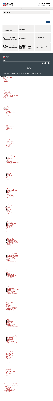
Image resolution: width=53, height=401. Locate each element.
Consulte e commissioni (7, 82)
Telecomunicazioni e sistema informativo (12, 339)
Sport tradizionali (9, 199)
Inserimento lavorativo (10, 227)
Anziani (8, 221)
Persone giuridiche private (9, 229)
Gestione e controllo (9, 240)
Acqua (8, 150)
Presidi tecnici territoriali (9, 349)
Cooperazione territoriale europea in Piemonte (13, 258)
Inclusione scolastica (10, 282)
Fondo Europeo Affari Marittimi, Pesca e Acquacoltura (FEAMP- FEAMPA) (15, 268)
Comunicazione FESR (10, 249)
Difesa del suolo (8, 327)
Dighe (8, 331)
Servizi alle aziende (8, 139)
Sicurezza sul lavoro (8, 358)
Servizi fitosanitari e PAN (9, 140)
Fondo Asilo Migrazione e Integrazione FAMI (11, 269)
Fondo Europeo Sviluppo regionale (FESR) (11, 244)
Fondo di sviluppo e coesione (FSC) (10, 261)
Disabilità (7, 223)
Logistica (8, 336)
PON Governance (8, 272)
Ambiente (7, 149)
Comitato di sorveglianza (10, 242)
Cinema (8, 194)
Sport (6, 195)
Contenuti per (4, 380)
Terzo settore (9, 222)
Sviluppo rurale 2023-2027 (9, 145)
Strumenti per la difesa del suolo (11, 328)
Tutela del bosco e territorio (10, 169)
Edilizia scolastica (8, 299)
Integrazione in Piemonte (10, 270)
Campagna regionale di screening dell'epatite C (10, 388)
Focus (5, 386)
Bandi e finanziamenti (7, 99)
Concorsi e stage (6, 94)
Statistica (7, 130)
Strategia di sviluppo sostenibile (8, 133)
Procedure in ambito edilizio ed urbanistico (12, 346)
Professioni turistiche (10, 205)
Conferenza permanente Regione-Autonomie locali (12, 116)
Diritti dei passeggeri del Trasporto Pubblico (11, 306)
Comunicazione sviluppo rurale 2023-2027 (13, 255)
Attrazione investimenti (9, 368)
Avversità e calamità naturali (9, 135)
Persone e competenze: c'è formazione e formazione (11, 390)
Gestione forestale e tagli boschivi (11, 164)
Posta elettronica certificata (35, 73)
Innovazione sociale (9, 218)
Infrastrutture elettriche (10, 325)
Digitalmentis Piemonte (7, 392)
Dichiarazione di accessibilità (6, 73)
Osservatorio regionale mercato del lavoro (11, 302)
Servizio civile (7, 231)
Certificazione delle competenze (11, 288)
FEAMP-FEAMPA (8, 147)
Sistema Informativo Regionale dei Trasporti (11, 314)
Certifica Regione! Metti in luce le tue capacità (10, 394)
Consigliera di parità (9, 297)
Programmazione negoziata (9, 125)
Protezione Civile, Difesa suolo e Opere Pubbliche (10, 316)
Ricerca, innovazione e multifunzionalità (11, 138)
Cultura (7, 183)
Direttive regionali (9, 289)
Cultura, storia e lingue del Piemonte (12, 187)
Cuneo (14, 67)
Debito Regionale (8, 123)
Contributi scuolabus (8, 315)
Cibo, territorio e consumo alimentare (11, 136)
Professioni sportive (9, 201)
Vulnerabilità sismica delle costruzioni (12, 347)
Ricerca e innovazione (9, 362)
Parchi (8, 158)
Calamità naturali (8, 317)
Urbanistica (8, 179)
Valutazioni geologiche (10, 342)
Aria (7, 151)
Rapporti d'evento (9, 318)
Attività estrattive (8, 369)
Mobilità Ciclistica (8, 305)
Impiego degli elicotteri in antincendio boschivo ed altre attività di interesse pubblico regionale (25, 46)
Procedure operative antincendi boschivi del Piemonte (9, 46)
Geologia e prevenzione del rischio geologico (11, 340)
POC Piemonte (9, 265)
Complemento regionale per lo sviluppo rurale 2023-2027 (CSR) (15, 253)
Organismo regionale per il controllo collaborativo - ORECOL (12, 89)
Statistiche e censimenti (9, 141)
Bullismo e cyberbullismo (10, 279)
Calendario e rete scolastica (10, 277)
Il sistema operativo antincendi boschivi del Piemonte (26, 36)
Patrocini (5, 105)
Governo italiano (5, 0)
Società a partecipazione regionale (8, 96)
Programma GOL (8, 301)
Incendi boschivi (9, 15)
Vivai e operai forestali (10, 170)
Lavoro (7, 290)
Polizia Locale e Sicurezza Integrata (10, 112)
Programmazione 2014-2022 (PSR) (12, 256)
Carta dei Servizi (6, 108)
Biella (14, 66)
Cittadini (5, 381)
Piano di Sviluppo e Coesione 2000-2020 (12, 264)
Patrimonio (5, 118)
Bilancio (7, 126)
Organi (4, 78)
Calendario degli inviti (10, 246)
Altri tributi (7, 379)
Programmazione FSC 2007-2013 (11, 267)
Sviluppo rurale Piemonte (9, 252)
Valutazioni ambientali (10, 153)
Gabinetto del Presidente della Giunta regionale (10, 87)
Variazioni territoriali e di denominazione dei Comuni (13, 117)
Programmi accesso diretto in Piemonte (12, 259)
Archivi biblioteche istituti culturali (11, 184)
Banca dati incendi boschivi (40, 45)
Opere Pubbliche (8, 323)
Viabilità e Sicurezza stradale (9, 307)
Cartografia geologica (10, 341)
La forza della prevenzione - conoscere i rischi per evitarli (11, 389)
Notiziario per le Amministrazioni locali (11, 115)
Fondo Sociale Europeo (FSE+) (10, 235)
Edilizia (8, 180)
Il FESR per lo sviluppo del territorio (9, 395)
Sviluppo (5, 363)
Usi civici (7, 114)
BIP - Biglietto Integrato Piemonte (10, 304)
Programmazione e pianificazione (11, 333)
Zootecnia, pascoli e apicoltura (10, 144)
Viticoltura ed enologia (9, 143)
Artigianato (7, 370)
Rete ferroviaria (8, 308)
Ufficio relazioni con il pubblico (8, 100)
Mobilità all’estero (9, 286)
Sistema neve (9, 200)
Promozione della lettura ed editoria (12, 192)
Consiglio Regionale (6, 81)
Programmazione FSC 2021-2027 (11, 266)
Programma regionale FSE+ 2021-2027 (12, 236)
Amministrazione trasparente (8, 93)
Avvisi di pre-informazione (10, 237)
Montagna (7, 172)
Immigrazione (9, 215)
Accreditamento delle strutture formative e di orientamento (15, 287)
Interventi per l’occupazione (10, 291)
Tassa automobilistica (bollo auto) (10, 376)
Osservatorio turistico (10, 207)
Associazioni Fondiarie (10, 173)
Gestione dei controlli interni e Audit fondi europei (11, 95)
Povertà (8, 219)
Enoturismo (8, 208)
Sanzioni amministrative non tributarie (9, 103)
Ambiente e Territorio (7, 148)
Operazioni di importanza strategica (12, 238)
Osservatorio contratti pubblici (8, 102)
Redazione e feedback (27, 73)
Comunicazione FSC (9, 263)
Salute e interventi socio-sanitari (11, 225)
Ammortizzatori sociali (10, 295)
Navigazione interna (8, 309)
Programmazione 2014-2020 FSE (11, 243)
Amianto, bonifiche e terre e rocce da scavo (13, 152)
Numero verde (26, 63)
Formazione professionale (9, 283)
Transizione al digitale (8, 374)
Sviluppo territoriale (8, 365)
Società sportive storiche (10, 198)
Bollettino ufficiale (6, 98)
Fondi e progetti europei (7, 234)
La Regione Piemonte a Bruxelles (10, 260)
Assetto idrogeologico (10, 329)
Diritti (6, 210)
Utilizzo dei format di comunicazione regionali (10, 107)
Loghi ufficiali (22, 73)
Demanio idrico (8, 322)
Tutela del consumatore (10, 216)
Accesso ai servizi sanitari (9, 353)
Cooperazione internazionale (9, 232)
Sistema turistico (9, 204)
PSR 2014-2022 (8, 146)
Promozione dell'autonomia (11, 224)
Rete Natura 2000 (9, 159)
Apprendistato (9, 285)
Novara (19, 64)
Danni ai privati (9, 319)
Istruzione (7, 275)
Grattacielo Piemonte (7, 92)
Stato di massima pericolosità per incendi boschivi (10, 28)
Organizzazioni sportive (10, 197)
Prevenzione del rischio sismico (10, 345)
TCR (6, 378)
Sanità (5, 352)
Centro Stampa (8, 121)
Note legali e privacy (13, 73)
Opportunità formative (10, 284)
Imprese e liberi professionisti (8, 383)
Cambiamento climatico (9, 160)
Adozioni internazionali (9, 228)
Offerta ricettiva (9, 206)
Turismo (7, 202)
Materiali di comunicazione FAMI (11, 271)
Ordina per (35, 21)
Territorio (7, 178)
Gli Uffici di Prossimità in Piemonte (9, 387)
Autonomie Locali (6, 110)
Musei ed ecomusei (9, 190)
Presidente (5, 79)
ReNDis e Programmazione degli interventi (12, 330)
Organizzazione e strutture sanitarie (10, 354)
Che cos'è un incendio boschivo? (24, 27)
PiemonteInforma (34, 8)
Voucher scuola (9, 276)
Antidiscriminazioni (9, 214)
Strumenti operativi (8, 361)
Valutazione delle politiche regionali (10, 127)
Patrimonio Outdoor (9, 177)
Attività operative (9, 351)
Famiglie (8, 220)
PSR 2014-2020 (9, 168)
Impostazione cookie (27, 70)
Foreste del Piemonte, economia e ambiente (13, 163)
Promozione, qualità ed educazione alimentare (12, 137)
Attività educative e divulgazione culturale (12, 185)
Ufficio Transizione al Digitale (8, 88)
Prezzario (8, 324)
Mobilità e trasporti (6, 303)
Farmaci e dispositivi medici (9, 355)
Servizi (22, 8)
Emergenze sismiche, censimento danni (12, 321)
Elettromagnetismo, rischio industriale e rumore (13, 154)
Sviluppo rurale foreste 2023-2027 (11, 167)
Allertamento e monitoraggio (11, 334)
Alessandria (15, 64)
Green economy (8, 171)
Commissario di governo (9, 332)
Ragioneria (7, 128)
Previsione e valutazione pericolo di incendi (42, 35)
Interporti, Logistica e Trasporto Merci (11, 311)
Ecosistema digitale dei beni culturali (12, 186)
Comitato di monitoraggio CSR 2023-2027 (12, 254)
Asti (14, 65)
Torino (19, 65)
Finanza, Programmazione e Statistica (9, 122)
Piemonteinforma (6, 84)
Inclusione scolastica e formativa (11, 226)
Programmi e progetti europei (10, 257)
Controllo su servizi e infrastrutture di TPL (11, 313)
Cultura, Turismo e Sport (7, 182)
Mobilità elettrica (8, 310)
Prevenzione (7, 356)
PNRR (27, 8)
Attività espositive (9, 189)
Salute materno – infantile (9, 359)
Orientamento (7, 300)
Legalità (7, 233)
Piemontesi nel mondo (10, 188)
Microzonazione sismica (10, 348)
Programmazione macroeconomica (10, 124)
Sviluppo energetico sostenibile (10, 366)
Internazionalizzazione (9, 373)
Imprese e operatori (9, 165)
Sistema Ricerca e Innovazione (10, 364)
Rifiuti (8, 155)
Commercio (7, 372)
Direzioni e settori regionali (7, 86)
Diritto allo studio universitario (11, 281)
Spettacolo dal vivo (9, 193)
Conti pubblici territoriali (9, 129)
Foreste (7, 161)
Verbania (19, 66)
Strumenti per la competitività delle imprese (13, 292)
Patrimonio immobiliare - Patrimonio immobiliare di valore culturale (15, 119)
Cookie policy (18, 73)
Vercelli (19, 67)
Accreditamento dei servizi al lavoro (12, 296)
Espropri (7, 113)
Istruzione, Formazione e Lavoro (8, 274)
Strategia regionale (9, 196)
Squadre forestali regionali (10, 350)
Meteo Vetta (8, 176)
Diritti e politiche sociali (7, 209)
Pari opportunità (9, 211)
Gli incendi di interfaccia (39, 27)
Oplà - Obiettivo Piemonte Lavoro (8, 393)
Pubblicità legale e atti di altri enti (8, 104)
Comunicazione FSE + (10, 239)
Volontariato (8, 337)
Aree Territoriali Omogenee (7, 396)
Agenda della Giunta (7, 83)
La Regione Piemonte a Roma (8, 91)
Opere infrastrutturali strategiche (10, 312)
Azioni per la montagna (10, 174)
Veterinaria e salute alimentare (10, 357)
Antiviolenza (8, 213)
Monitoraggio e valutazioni (10, 241)
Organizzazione (5, 85)
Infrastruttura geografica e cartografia (12, 181)
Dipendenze (7, 360)
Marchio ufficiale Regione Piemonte (9, 106)
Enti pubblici (5, 382)
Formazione (8, 338)
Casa (6, 230)
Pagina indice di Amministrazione (7, 77)
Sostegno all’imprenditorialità (11, 294)
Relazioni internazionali (7, 90)
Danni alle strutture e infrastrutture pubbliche (13, 320)
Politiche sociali (8, 217)
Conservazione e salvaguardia (11, 157)
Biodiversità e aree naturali (9, 156)
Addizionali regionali (8, 377)
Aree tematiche (5, 132)
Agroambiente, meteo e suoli (9, 134)
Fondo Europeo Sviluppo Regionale (10, 367)
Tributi (5, 375)
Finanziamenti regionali (10, 326)
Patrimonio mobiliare (8, 120)
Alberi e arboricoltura (10, 162)
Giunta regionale (6, 80)
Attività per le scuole (9, 280)
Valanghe (8, 344)
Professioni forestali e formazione (11, 166)
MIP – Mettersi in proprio (10, 293)
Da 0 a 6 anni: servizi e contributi (11, 278)
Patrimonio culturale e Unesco (11, 191)
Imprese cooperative (8, 371)
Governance (8, 262)
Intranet (40, 73)
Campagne (5, 391)
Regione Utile (4, 97)
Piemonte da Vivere (43, 8)
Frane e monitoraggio (10, 343)
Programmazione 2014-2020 (11, 251)
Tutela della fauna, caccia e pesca (10, 142)
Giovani (8, 212)
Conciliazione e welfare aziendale (10, 298)
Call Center (5, 101)
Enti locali (7, 111)
